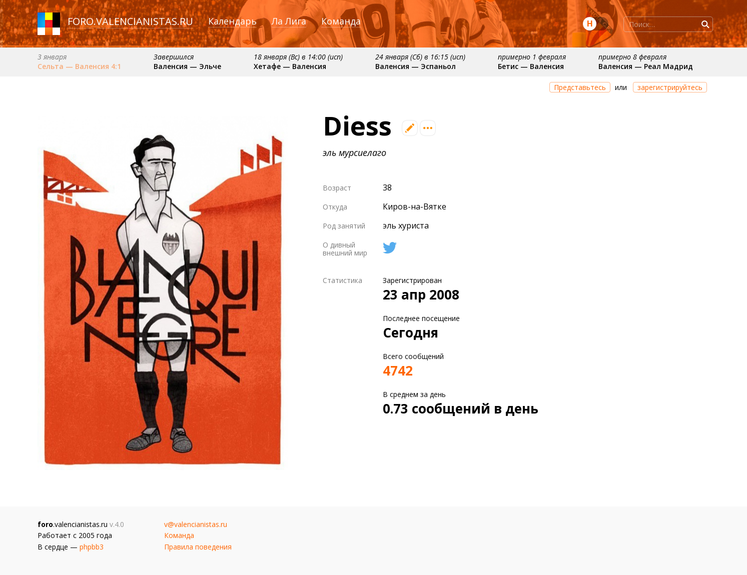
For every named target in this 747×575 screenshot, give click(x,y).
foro (81, 21)
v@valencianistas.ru (195, 524)
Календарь (232, 21)
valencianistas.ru (144, 21)
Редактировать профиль (410, 128)
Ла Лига (289, 21)
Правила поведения (198, 547)
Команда (341, 21)
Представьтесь (580, 87)
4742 (398, 371)
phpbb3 (92, 547)
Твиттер (390, 248)
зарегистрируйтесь (669, 87)
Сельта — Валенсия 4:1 (79, 66)
